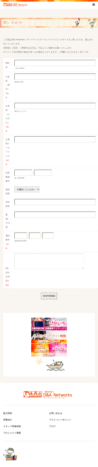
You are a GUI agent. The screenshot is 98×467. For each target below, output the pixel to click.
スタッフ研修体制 (12, 426)
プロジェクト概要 (12, 433)
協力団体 (7, 413)
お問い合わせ (55, 413)
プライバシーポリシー (60, 419)
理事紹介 (7, 419)
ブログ (52, 426)
